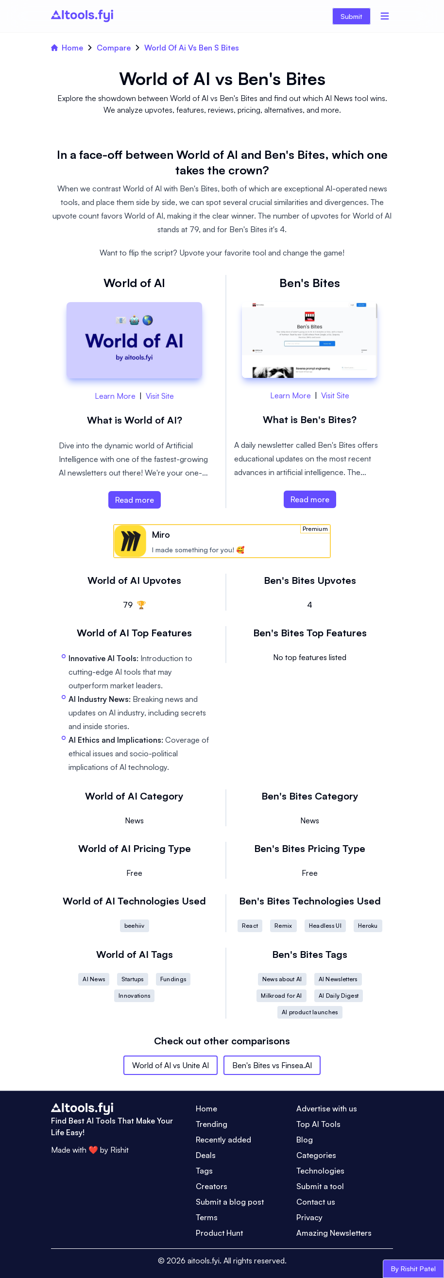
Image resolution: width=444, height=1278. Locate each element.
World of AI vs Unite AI (170, 1065)
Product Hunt (219, 1233)
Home (67, 47)
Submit (351, 16)
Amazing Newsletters (334, 1233)
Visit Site (160, 396)
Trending (211, 1124)
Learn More (115, 396)
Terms (207, 1217)
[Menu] (384, 16)
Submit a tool (320, 1186)
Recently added (223, 1139)
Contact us (315, 1202)
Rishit (119, 1150)
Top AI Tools (318, 1124)
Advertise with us (326, 1108)
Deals (206, 1155)
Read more (134, 500)
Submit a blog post (230, 1202)
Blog (304, 1139)
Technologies (320, 1171)
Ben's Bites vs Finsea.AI (272, 1065)
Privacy (309, 1217)
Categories (316, 1155)
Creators (211, 1186)
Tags (204, 1171)
